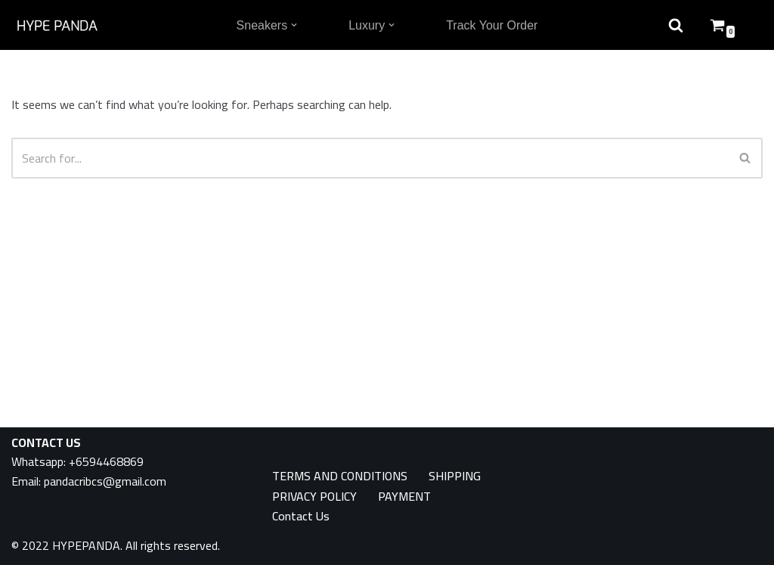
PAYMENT (404, 496)
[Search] (370, 158)
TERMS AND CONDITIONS (339, 476)
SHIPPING (455, 476)
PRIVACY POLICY (314, 496)
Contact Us (301, 516)
